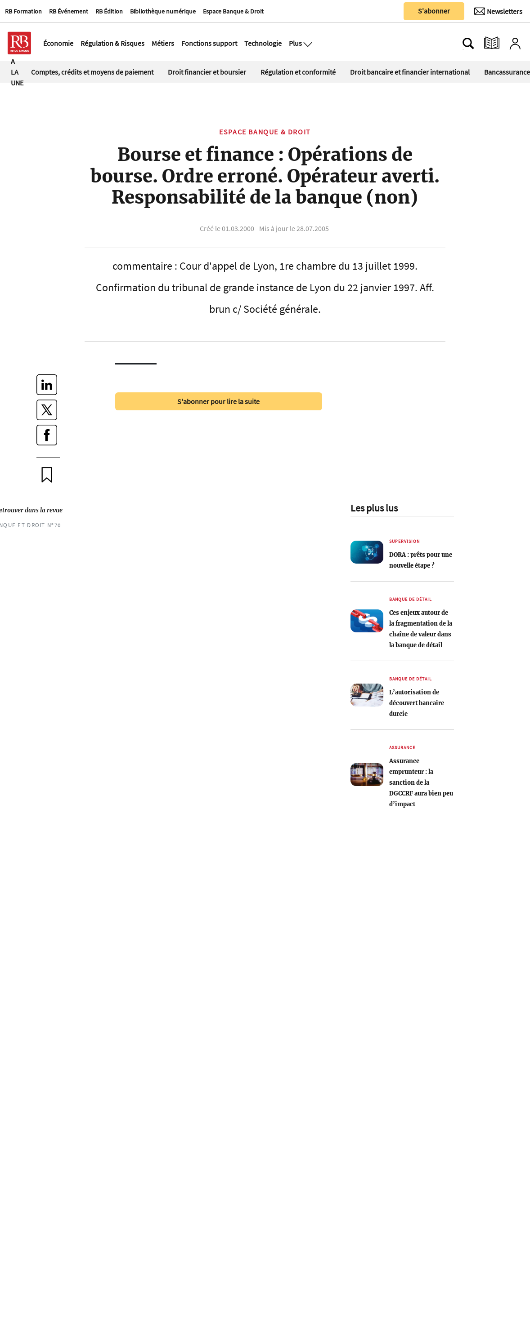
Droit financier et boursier (207, 71)
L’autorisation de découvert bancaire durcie (416, 703)
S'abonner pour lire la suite (218, 401)
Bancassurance (507, 71)
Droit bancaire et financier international (410, 71)
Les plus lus (374, 508)
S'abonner (434, 10)
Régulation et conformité (298, 71)
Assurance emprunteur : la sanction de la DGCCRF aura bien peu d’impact (421, 782)
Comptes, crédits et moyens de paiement (92, 71)
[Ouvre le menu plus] (307, 43)
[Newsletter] (498, 11)
